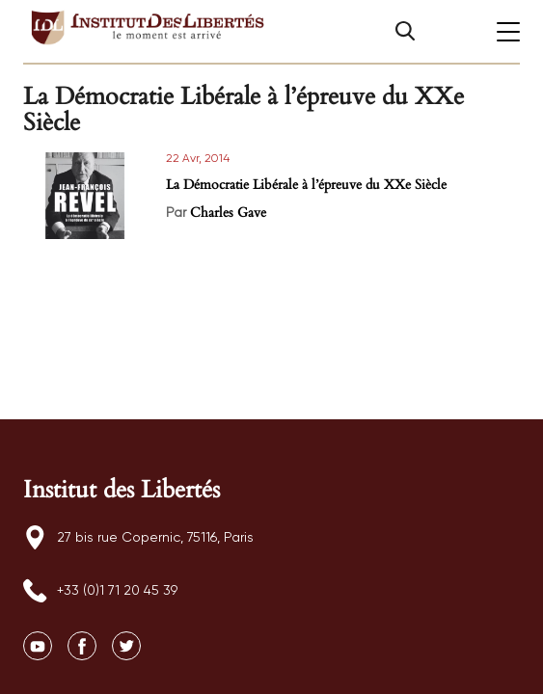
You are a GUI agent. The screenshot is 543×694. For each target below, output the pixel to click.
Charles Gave (228, 212)
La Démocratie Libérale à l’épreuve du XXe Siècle (306, 184)
